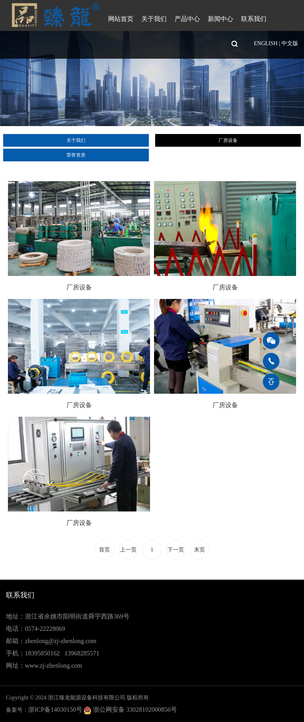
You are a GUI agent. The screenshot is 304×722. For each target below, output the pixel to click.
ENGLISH (265, 43)
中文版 (289, 43)
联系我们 (253, 18)
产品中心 (187, 18)
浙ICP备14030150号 (55, 709)
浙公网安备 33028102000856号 (135, 709)
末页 (199, 550)
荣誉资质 (76, 155)
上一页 (128, 550)
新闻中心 (220, 18)
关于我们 (154, 18)
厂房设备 (228, 140)
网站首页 (120, 18)
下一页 (175, 550)
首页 (104, 550)
